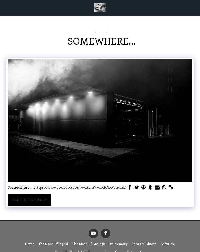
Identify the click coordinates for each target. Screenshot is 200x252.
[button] (5, 7)
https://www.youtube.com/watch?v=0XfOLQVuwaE (80, 187)
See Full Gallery (29, 199)
